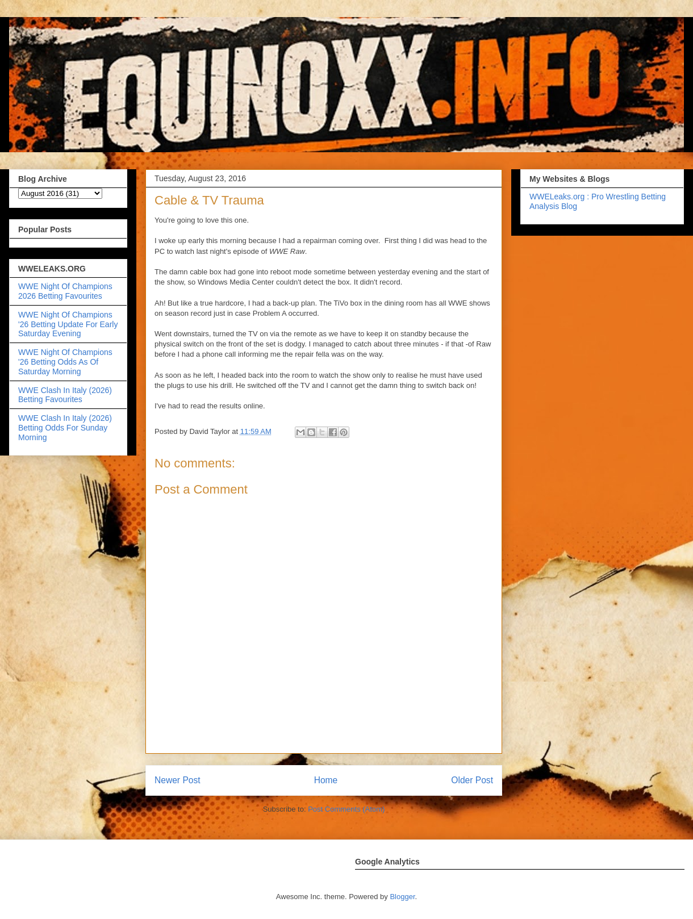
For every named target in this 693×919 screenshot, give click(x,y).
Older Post (472, 780)
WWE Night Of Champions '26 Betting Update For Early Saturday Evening (68, 324)
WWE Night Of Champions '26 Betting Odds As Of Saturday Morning (65, 362)
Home (326, 780)
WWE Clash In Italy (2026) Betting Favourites (65, 395)
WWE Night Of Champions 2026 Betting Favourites (65, 291)
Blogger (402, 896)
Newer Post (178, 780)
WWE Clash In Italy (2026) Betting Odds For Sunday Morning (65, 427)
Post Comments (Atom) (346, 809)
